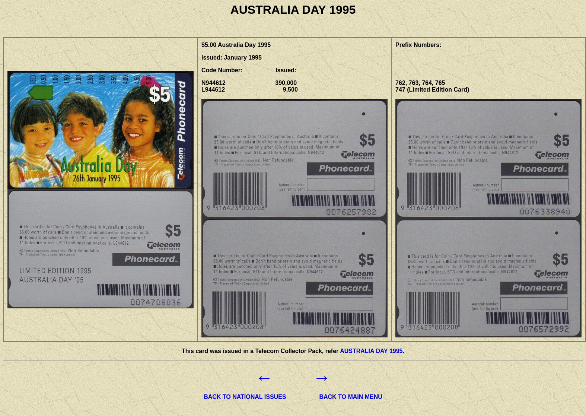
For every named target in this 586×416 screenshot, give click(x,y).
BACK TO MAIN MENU (350, 397)
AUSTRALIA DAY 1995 (371, 351)
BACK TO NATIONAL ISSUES (245, 397)
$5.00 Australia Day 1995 (236, 45)
